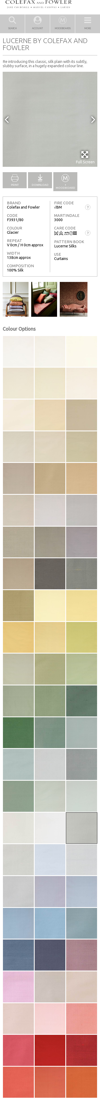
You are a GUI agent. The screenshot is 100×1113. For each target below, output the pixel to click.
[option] (50, 119)
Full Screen (85, 157)
